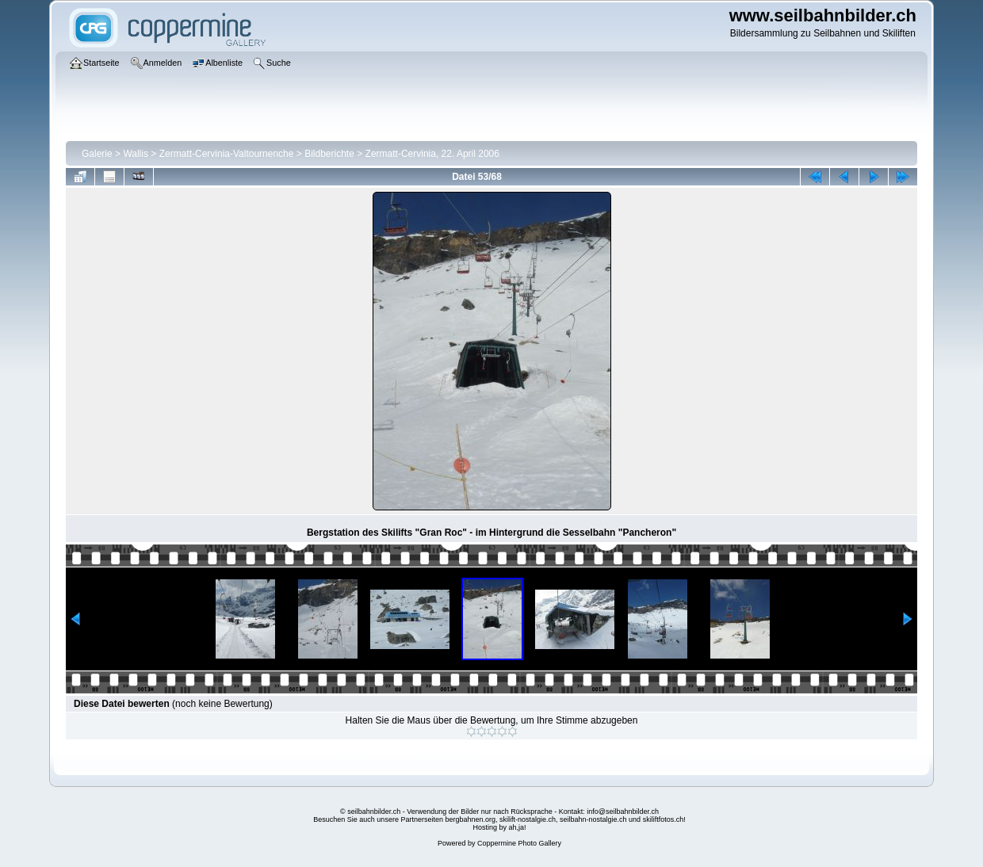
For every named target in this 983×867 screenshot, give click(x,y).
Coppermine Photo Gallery (519, 843)
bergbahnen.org (470, 819)
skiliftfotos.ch (663, 819)
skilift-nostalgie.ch (527, 819)
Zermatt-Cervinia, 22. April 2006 (432, 153)
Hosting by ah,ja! (499, 827)
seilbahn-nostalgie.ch (593, 819)
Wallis (135, 153)
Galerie (97, 153)
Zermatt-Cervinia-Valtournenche (226, 153)
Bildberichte (329, 153)
